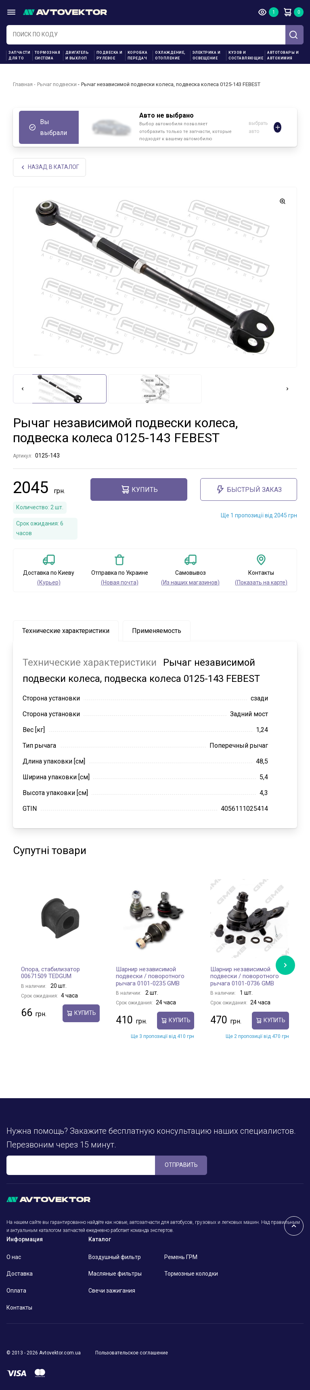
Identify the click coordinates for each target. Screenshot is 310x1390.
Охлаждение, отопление (170, 55)
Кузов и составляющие (245, 55)
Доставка (19, 1273)
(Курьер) (49, 582)
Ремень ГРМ (180, 1257)
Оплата (16, 1290)
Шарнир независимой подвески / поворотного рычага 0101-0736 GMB (244, 976)
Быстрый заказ (249, 489)
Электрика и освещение (207, 55)
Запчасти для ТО (19, 55)
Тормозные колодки (191, 1273)
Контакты (19, 1307)
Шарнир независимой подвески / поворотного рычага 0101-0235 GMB (150, 976)
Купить (139, 489)
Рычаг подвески (57, 84)
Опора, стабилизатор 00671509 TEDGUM (50, 973)
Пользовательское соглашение (131, 1353)
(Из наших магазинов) (190, 582)
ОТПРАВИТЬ (181, 1165)
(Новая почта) (119, 582)
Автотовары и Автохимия (283, 55)
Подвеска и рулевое (109, 55)
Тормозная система (48, 55)
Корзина (287, 12)
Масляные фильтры (115, 1273)
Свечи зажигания (111, 1290)
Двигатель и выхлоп (77, 55)
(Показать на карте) (261, 582)
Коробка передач (138, 55)
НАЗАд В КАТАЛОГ (49, 167)
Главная (23, 84)
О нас (13, 1257)
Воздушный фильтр (114, 1257)
